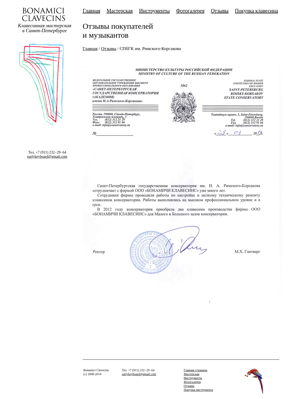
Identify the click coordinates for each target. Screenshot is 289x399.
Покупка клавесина (256, 11)
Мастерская (119, 11)
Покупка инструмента (198, 390)
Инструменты (154, 11)
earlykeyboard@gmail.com (47, 156)
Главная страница (195, 370)
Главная (91, 11)
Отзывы (220, 11)
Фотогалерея (190, 11)
